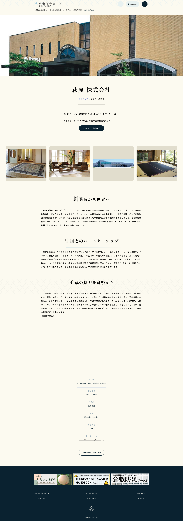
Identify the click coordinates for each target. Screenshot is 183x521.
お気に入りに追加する (91, 128)
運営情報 (141, 498)
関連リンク (42, 498)
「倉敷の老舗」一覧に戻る (91, 452)
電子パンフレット (91, 494)
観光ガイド (141, 494)
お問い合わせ (91, 498)
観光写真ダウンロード (42, 494)
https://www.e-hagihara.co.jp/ (91, 440)
